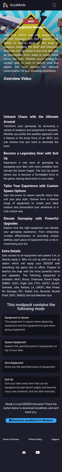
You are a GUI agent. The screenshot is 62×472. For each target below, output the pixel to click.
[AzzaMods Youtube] (38, 452)
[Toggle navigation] (54, 5)
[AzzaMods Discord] (24, 453)
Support (55, 439)
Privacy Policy (35, 439)
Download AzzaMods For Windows (31, 420)
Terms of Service (11, 439)
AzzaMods (14, 5)
